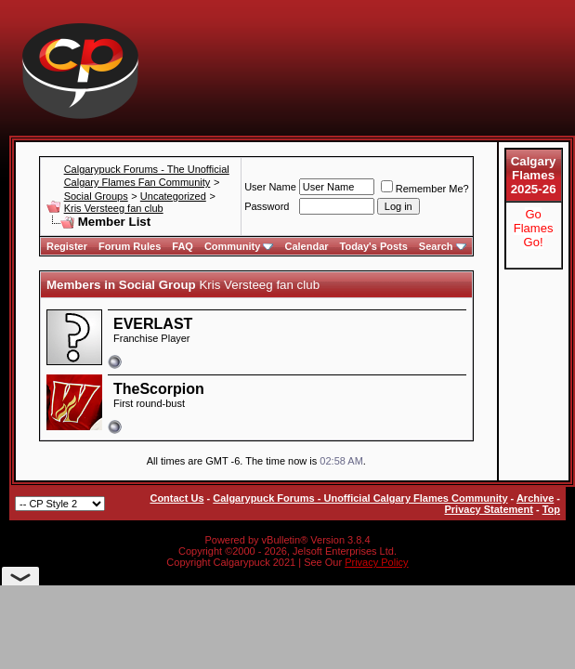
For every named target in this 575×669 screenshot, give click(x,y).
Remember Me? (425, 188)
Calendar (306, 246)
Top (551, 509)
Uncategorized (173, 196)
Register (66, 246)
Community (239, 246)
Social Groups (96, 196)
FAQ (182, 246)
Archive (535, 498)
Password (266, 206)
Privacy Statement (488, 509)
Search (442, 246)
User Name (270, 186)
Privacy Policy (376, 562)
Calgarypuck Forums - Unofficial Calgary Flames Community (360, 498)
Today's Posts (374, 246)
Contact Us (176, 498)
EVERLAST (152, 324)
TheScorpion (158, 389)
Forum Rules (129, 246)
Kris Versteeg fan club (113, 208)
